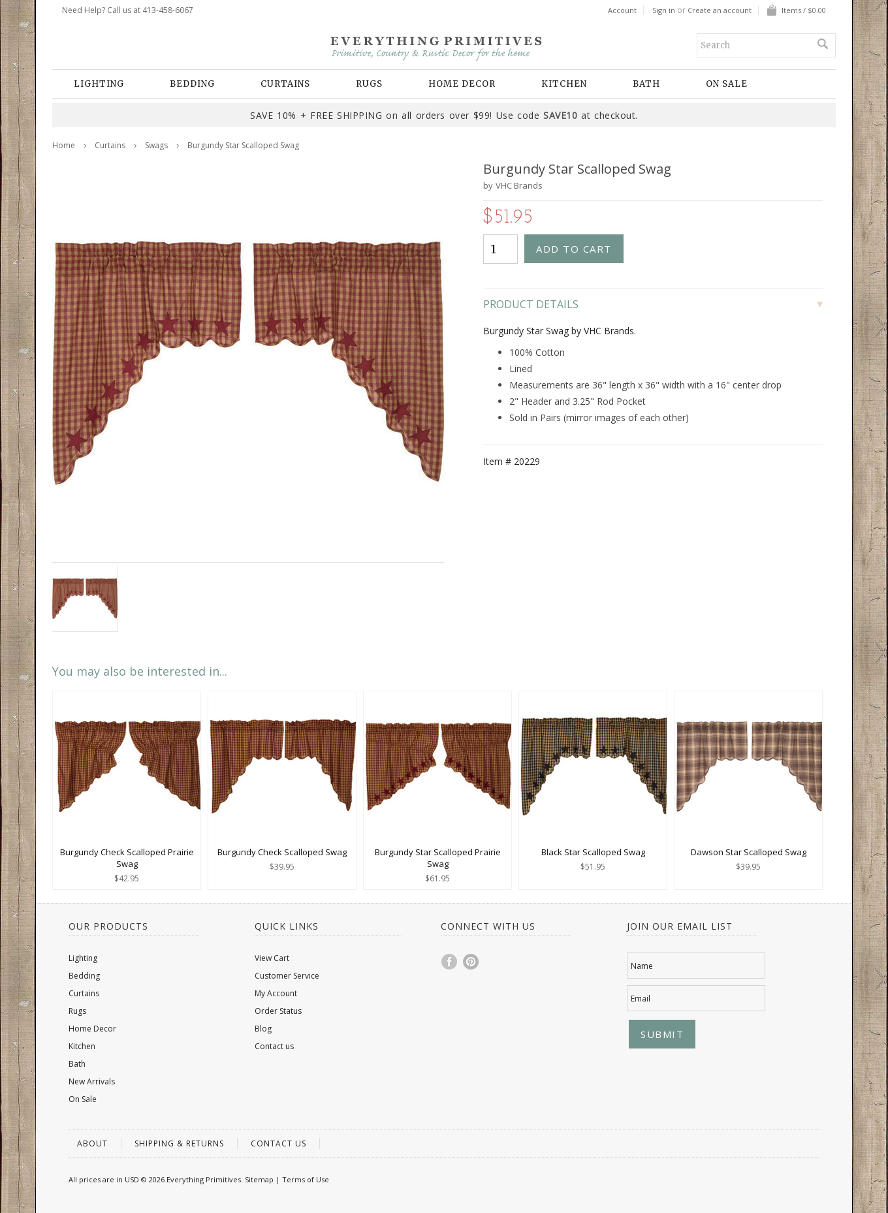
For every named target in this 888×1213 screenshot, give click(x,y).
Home (63, 145)
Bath (646, 83)
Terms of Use (305, 1179)
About (92, 1143)
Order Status (278, 1010)
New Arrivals (92, 1081)
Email (640, 998)
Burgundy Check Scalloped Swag (282, 852)
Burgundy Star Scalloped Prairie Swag (438, 858)
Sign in (663, 10)
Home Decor (462, 83)
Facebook (450, 962)
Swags (156, 145)
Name (642, 965)
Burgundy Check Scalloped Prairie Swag (127, 858)
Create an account (720, 10)
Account (622, 10)
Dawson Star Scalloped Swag (748, 852)
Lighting (99, 83)
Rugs (369, 83)
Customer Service (287, 975)
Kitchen (564, 83)
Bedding (192, 83)
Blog (263, 1028)
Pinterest (471, 962)
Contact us (274, 1046)
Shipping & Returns (179, 1143)
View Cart (272, 958)
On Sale (727, 83)
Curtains (285, 83)
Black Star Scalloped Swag (593, 852)
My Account (276, 993)
